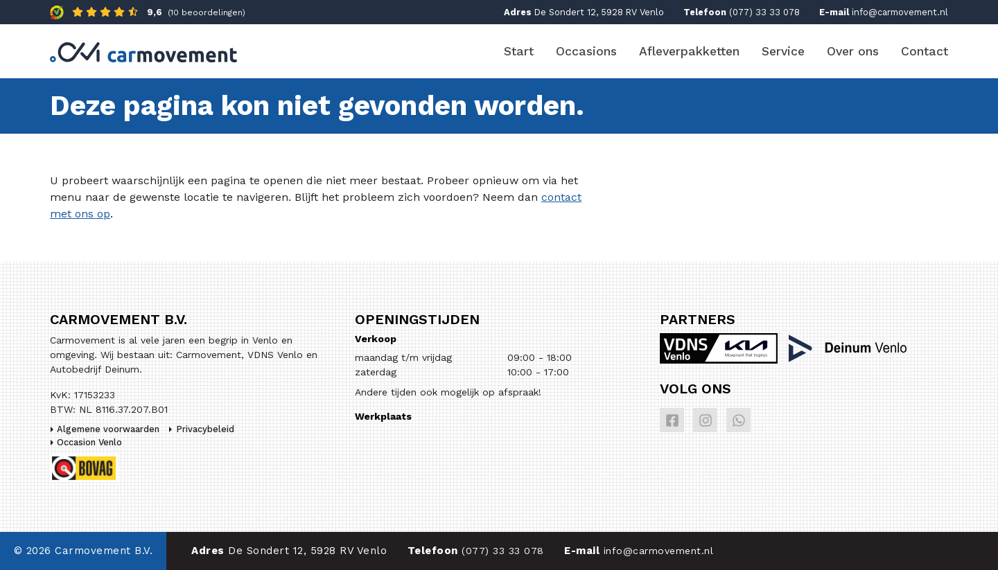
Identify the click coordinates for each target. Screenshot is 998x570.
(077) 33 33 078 (764, 12)
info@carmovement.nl (900, 12)
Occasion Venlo (89, 442)
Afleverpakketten (689, 51)
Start (519, 51)
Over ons (853, 51)
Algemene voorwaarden (108, 429)
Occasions (586, 51)
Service (783, 51)
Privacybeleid (205, 429)
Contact (924, 51)
